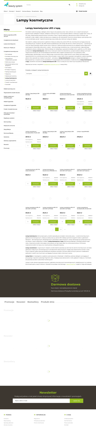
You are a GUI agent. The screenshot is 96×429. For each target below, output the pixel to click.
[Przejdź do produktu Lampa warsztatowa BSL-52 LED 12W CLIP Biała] (50, 198)
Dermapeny (8, 67)
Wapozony (8, 74)
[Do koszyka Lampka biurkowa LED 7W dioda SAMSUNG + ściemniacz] (36, 184)
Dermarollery (7, 122)
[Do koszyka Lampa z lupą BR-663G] (87, 145)
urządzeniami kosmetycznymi (51, 64)
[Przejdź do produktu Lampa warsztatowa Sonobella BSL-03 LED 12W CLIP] (84, 198)
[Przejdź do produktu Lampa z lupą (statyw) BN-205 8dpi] (50, 122)
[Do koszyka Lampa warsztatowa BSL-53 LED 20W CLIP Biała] (70, 222)
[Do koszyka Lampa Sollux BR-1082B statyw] (53, 108)
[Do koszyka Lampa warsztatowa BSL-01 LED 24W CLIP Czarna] (70, 184)
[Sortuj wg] (37, 73)
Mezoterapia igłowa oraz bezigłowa (11, 64)
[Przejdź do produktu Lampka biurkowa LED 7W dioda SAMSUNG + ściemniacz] (33, 160)
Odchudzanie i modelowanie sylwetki (11, 59)
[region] (13, 171)
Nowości (6, 144)
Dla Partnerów (68, 420)
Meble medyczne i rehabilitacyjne (9, 97)
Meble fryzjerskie (8, 101)
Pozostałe (7, 84)
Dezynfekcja (7, 129)
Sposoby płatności (8, 423)
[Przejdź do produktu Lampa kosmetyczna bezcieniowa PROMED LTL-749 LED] (50, 160)
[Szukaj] (69, 5)
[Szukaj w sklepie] (46, 5)
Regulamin (37, 418)
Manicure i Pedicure (9, 47)
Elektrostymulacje (10, 62)
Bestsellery (33, 302)
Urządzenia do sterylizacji (11, 40)
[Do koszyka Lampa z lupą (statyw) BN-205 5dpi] (36, 108)
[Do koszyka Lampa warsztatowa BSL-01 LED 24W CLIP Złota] (36, 222)
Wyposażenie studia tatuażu (12, 92)
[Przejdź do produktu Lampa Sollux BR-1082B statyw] (50, 84)
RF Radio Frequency (10, 69)
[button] (37, 111)
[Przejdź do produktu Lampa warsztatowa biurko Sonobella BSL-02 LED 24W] (84, 84)
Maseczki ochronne (9, 125)
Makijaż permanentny (11, 76)
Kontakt (66, 425)
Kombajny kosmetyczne (11, 56)
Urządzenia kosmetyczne (11, 51)
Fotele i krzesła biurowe (10, 109)
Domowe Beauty (8, 133)
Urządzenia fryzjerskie (10, 105)
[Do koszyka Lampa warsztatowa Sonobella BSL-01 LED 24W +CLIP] (36, 145)
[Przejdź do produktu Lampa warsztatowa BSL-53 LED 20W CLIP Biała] (67, 198)
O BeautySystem (68, 418)
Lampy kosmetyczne (11, 78)
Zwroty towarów (8, 425)
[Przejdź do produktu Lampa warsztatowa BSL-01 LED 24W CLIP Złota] (33, 198)
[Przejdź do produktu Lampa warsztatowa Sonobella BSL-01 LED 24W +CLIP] (33, 122)
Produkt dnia (47, 302)
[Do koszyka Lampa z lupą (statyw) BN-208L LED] (70, 145)
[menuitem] (6, 11)
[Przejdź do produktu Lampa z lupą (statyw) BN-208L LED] (67, 122)
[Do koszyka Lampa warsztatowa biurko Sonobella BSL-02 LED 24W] (87, 108)
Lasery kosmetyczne (9, 44)
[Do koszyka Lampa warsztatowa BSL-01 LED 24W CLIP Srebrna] (87, 184)
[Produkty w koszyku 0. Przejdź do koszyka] (83, 11)
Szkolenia (6, 137)
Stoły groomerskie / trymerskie (9, 113)
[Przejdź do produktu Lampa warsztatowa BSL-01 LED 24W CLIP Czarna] (67, 160)
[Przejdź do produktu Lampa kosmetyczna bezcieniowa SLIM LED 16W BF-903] (67, 84)
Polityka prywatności (39, 420)
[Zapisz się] (76, 401)
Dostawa (6, 418)
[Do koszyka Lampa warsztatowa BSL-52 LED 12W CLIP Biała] (53, 222)
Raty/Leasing (7, 420)
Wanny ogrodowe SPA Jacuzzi (10, 35)
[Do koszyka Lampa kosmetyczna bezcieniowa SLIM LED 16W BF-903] (70, 108)
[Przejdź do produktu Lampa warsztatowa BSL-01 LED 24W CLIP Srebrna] (84, 160)
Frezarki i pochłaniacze (11, 82)
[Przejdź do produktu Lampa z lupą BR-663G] (84, 122)
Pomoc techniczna (39, 423)
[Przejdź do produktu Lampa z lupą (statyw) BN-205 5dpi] (33, 84)
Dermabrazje (8, 54)
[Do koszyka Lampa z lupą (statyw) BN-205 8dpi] (53, 145)
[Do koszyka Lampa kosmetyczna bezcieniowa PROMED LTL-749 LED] (53, 184)
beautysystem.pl (71, 264)
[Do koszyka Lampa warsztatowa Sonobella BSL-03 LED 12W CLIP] (87, 222)
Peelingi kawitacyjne (10, 71)
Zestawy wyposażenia (10, 140)
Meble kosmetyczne (9, 89)
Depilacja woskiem (9, 118)
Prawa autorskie (68, 423)
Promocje (6, 148)
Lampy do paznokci (10, 80)
